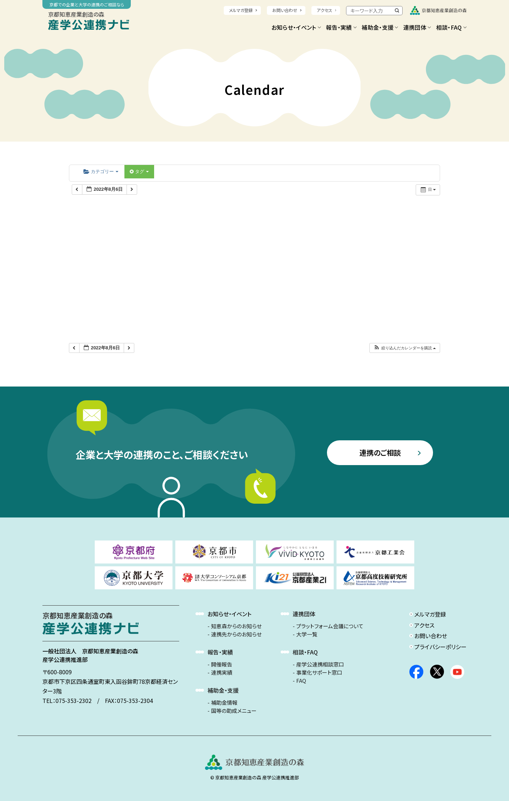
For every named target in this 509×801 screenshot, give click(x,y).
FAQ (301, 680)
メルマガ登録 (241, 10)
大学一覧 (306, 634)
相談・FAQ (451, 27)
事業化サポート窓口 (319, 672)
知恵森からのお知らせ (236, 626)
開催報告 (221, 664)
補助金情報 (224, 702)
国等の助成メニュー (234, 710)
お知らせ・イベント (296, 27)
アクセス (324, 10)
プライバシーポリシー (440, 646)
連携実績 (221, 672)
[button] (404, 348)
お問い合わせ (284, 10)
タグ (139, 171)
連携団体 (417, 27)
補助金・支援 (380, 27)
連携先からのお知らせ (236, 634)
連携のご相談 (380, 452)
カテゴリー (100, 171)
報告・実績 (341, 27)
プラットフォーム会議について (329, 626)
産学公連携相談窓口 (320, 664)
